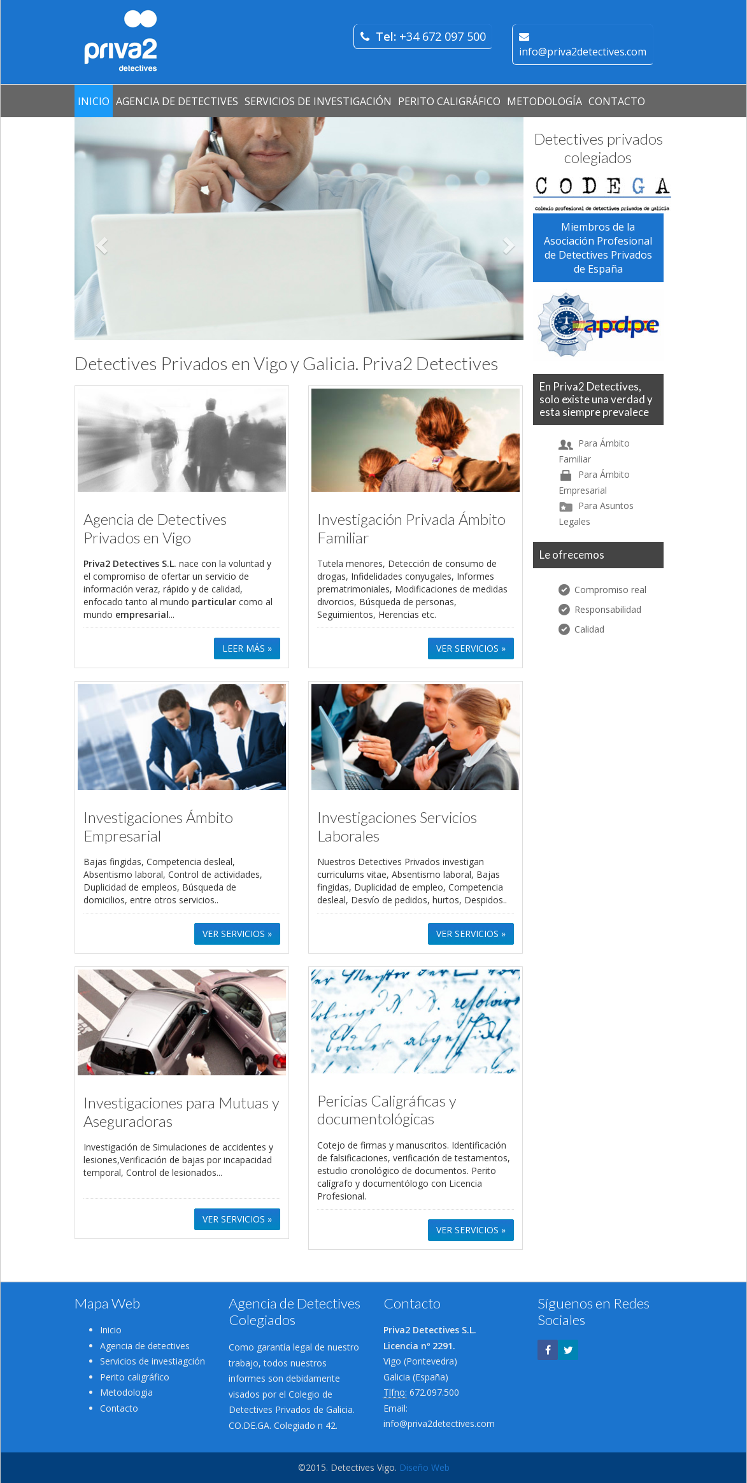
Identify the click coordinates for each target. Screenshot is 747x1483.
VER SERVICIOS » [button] (471, 648)
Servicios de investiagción (152, 1361)
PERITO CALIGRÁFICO (449, 101)
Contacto (119, 1408)
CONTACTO (616, 101)
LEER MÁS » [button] (247, 648)
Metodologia (126, 1392)
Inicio (111, 1330)
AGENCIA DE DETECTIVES (177, 101)
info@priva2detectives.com (439, 1423)
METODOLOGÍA (544, 101)
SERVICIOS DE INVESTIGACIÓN (318, 101)
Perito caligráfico (134, 1377)
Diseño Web (424, 1467)
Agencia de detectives (145, 1346)
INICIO (94, 101)
